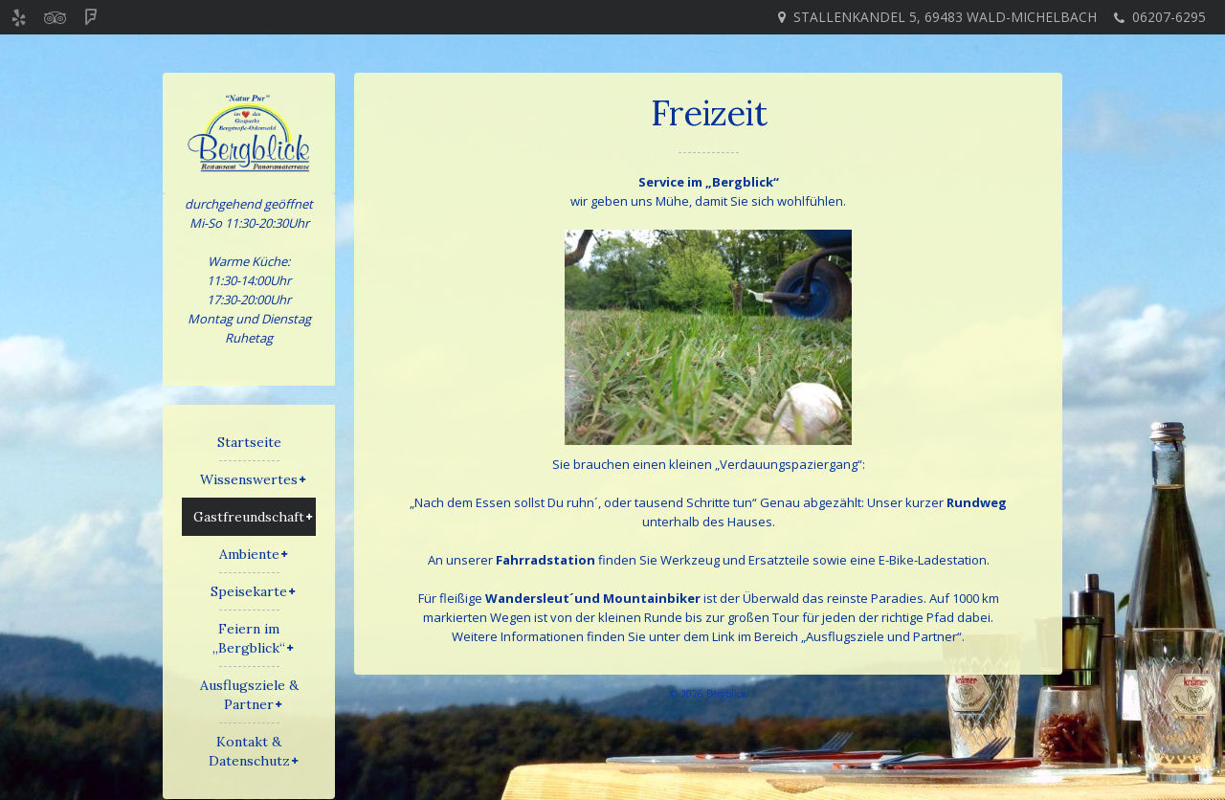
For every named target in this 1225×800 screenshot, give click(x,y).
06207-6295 (1169, 17)
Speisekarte (249, 591)
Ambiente (249, 554)
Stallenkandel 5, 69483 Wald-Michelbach (945, 17)
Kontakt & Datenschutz (249, 751)
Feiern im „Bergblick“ (248, 638)
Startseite (249, 442)
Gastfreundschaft (248, 516)
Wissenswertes (249, 479)
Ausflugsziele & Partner (249, 695)
